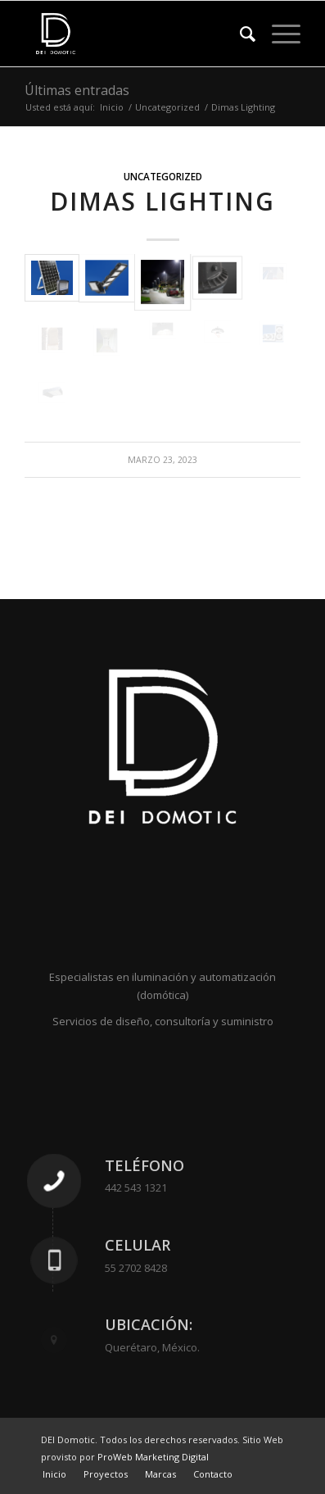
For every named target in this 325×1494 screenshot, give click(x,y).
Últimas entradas (77, 90)
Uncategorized (163, 176)
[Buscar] (239, 33)
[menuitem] (239, 33)
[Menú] (277, 33)
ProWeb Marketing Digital (153, 1457)
